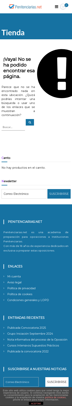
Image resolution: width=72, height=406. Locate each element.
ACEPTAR (36, 403)
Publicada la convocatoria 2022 (28, 351)
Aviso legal (14, 282)
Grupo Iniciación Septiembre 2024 (30, 333)
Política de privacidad (21, 288)
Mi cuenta (14, 276)
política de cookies (55, 397)
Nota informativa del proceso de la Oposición (37, 339)
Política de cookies (19, 294)
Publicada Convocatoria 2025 (26, 327)
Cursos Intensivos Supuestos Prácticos (33, 345)
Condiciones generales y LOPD (28, 300)
